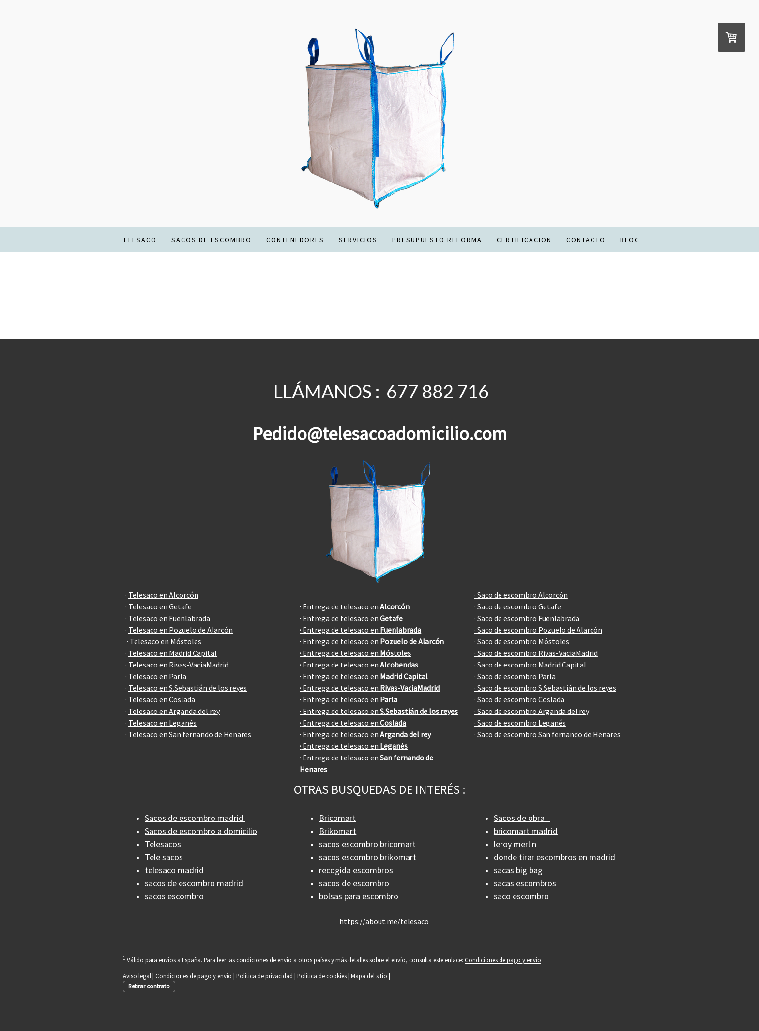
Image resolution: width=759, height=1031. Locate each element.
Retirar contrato (149, 986)
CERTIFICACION (524, 239)
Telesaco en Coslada (161, 699)
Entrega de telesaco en (355, 606)
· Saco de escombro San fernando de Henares (547, 734)
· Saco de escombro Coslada (519, 699)
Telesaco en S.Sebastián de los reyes (187, 688)
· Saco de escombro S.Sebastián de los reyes (545, 688)
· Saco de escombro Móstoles (521, 641)
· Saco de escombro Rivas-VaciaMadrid (536, 653)
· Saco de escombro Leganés (520, 723)
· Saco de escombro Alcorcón (521, 595)
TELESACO (138, 239)
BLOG (630, 239)
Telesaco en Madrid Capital (172, 653)
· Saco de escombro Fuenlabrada (526, 618)
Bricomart (337, 817)
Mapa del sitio (369, 976)
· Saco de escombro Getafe (517, 606)
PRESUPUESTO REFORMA (437, 239)
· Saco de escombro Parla (515, 676)
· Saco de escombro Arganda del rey (531, 711)
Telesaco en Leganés (162, 723)
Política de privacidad (264, 976)
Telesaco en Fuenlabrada (169, 618)
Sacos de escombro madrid (195, 817)
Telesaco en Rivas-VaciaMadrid (178, 664)
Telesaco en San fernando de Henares (189, 734)
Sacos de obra (522, 817)
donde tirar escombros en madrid (554, 857)
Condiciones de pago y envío (503, 960)
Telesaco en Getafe (160, 606)
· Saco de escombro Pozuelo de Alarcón (538, 630)
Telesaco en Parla (157, 676)
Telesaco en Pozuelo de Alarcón (180, 630)
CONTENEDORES (295, 239)
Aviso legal (137, 976)
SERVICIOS (358, 239)
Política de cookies (322, 976)
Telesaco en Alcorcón (163, 595)
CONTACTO (586, 239)
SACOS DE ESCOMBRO (211, 239)
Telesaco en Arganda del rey (174, 711)
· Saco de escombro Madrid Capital (530, 664)
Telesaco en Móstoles (165, 641)
